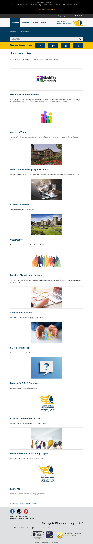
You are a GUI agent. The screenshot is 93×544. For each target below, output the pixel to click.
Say (78, 46)
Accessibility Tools (75, 16)
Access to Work (18, 132)
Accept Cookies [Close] (40, 9)
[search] (44, 39)
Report (53, 46)
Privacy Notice (38, 528)
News (43, 23)
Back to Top (47, 528)
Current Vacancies (19, 205)
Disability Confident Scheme (24, 95)
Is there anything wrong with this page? (24, 503)
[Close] (80, 3)
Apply (65, 46)
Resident (15, 23)
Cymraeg (60, 16)
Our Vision (22, 528)
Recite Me (15, 489)
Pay (40, 46)
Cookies (29, 528)
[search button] (80, 39)
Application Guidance (21, 313)
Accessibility (13, 528)
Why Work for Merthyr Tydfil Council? (29, 170)
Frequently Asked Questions (24, 383)
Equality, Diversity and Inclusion (26, 275)
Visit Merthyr (16, 240)
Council (35, 23)
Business (25, 23)
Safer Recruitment (19, 348)
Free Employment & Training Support (29, 454)
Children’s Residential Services (25, 418)
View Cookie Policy (51, 9)
